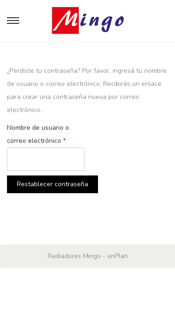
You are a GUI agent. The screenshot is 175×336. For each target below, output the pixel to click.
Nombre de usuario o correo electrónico (38, 133)
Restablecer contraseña (52, 184)
